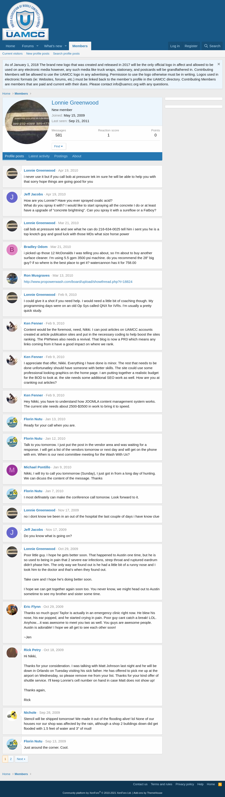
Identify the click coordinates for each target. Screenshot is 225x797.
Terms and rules (161, 784)
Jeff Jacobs (33, 194)
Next (20, 759)
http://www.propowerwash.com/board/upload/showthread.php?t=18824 (78, 282)
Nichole (30, 712)
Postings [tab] (61, 156)
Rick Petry (32, 650)
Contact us (140, 784)
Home (10, 46)
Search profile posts (66, 53)
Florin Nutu (33, 419)
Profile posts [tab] (14, 156)
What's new (53, 46)
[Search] (212, 46)
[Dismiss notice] (218, 64)
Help (200, 784)
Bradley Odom (36, 247)
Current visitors (12, 53)
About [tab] (76, 156)
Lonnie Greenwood (39, 170)
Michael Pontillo (37, 467)
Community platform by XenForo (97, 792)
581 (59, 135)
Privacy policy (185, 784)
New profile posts (37, 53)
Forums (28, 46)
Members (80, 46)
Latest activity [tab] (39, 156)
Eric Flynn (32, 607)
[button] (37, 46)
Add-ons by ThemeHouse (148, 792)
